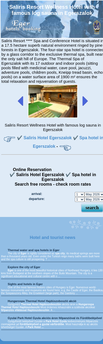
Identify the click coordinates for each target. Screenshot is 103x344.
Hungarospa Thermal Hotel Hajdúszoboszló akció (42, 301)
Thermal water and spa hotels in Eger (33, 250)
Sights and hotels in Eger (25, 284)
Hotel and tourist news (52, 237)
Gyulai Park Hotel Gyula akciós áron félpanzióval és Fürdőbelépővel (55, 318)
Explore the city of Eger (24, 267)
